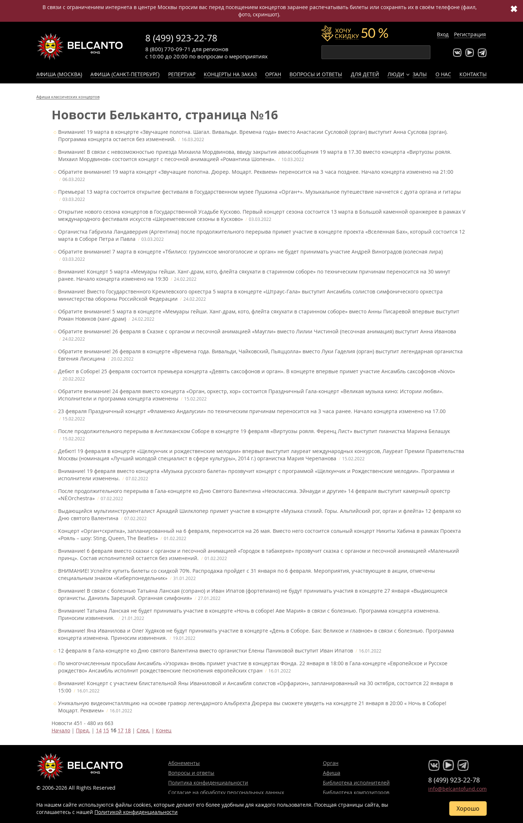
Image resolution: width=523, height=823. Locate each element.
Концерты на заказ (230, 74)
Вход (443, 34)
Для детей (365, 74)
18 (128, 730)
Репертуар (181, 74)
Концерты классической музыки (79, 46)
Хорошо (468, 808)
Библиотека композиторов (356, 792)
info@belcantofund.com (457, 788)
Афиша (331, 772)
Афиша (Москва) (59, 74)
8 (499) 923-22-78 (181, 38)
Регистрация (470, 34)
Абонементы (184, 763)
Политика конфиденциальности (208, 782)
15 (106, 730)
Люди (396, 74)
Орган (273, 74)
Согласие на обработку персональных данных (226, 792)
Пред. (83, 730)
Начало (61, 730)
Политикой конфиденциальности (136, 811)
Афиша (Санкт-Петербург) (124, 74)
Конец (163, 730)
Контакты (473, 74)
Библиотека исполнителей (356, 782)
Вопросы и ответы (315, 74)
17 (120, 730)
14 (99, 730)
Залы (420, 74)
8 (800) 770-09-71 (168, 49)
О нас (443, 74)
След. (143, 730)
